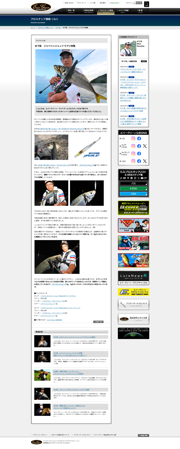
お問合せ (69, 2)
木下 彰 (58, 28)
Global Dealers (114, 2)
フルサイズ (140, 2)
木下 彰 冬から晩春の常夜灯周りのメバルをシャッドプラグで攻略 (133, 109)
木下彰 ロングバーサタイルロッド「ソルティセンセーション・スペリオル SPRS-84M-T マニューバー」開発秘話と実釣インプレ (133, 83)
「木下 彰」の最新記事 (128, 61)
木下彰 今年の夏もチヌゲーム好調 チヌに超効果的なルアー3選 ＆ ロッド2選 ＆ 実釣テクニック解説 (133, 121)
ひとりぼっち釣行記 (54, 320)
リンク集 (93, 2)
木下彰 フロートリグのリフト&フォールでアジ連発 (71, 389)
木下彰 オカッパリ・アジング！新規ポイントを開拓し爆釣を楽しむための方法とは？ (133, 98)
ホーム (33, 28)
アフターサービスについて (82, 435)
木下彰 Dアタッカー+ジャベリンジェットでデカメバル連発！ (75, 337)
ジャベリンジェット (77, 128)
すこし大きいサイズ (137, 2)
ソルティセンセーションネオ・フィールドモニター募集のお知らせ (133, 70)
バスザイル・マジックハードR (53, 301)
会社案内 (103, 2)
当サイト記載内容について (61, 435)
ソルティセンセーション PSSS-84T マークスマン (58, 296)
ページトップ (98, 322)
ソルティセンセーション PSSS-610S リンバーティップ (60, 308)
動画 (140, 11)
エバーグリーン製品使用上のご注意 (104, 435)
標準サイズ (134, 2)
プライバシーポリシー (40, 435)
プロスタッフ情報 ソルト (45, 28)
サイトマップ (82, 2)
